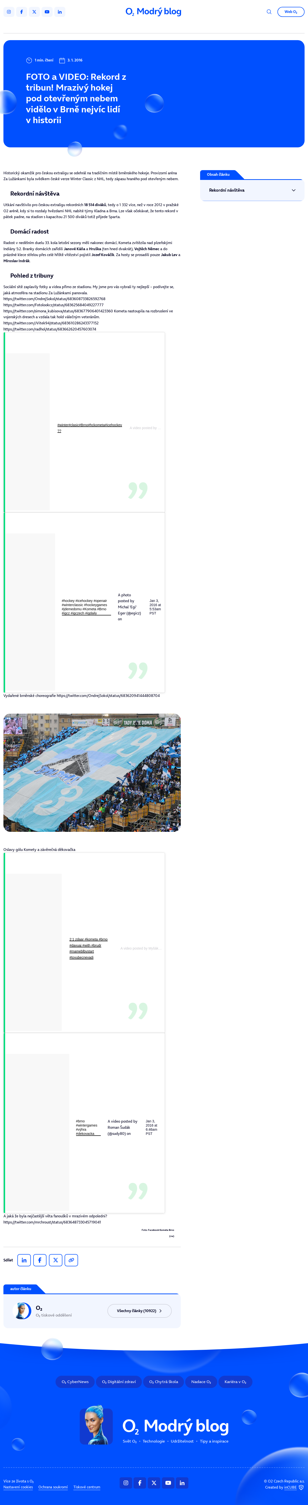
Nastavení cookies (18, 1487)
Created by (285, 1487)
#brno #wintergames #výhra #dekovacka (86, 1127)
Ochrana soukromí (53, 1487)
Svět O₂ (100, 26)
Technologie (129, 26)
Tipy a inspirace (200, 26)
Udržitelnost (163, 26)
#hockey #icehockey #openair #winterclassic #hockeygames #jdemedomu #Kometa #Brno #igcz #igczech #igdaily (84, 607)
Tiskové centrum (86, 1487)
